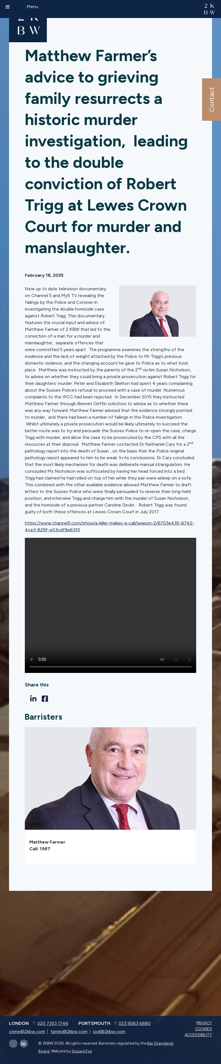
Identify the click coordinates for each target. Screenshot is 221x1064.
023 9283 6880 (135, 1023)
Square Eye (82, 1051)
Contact (211, 99)
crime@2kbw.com (27, 1031)
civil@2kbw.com (109, 1031)
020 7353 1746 (52, 1023)
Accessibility (199, 1034)
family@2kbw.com (69, 1031)
